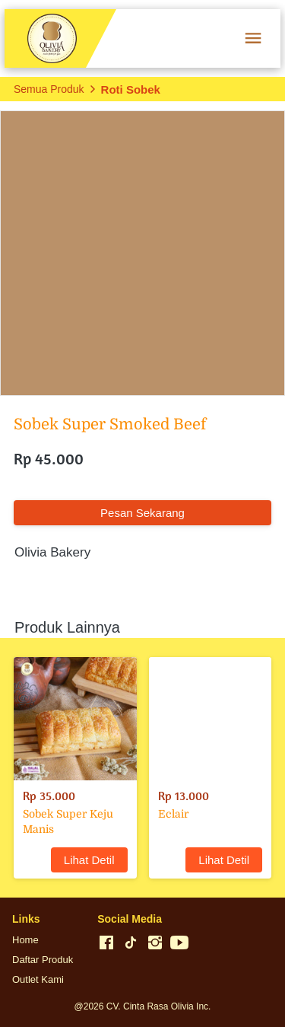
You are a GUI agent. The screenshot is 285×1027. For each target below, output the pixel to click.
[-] (106, 943)
